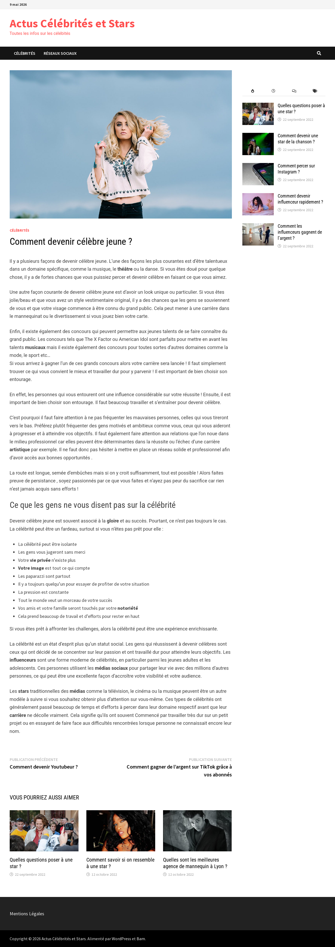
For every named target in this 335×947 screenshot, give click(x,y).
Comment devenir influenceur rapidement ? (300, 199)
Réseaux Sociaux (60, 53)
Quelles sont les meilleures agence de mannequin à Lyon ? (195, 863)
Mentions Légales (27, 914)
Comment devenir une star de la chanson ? (298, 138)
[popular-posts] (252, 91)
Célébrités (24, 53)
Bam (141, 938)
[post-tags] (315, 91)
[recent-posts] (273, 91)
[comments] (294, 91)
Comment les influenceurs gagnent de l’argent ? (300, 232)
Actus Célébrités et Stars (72, 23)
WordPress (121, 938)
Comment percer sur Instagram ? (296, 169)
